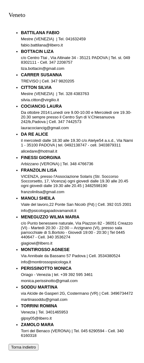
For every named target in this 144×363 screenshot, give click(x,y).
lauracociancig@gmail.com (45, 128)
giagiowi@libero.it (37, 243)
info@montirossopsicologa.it (46, 262)
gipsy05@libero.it (36, 318)
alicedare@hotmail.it (39, 151)
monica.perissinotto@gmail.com (49, 280)
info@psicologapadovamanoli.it (48, 210)
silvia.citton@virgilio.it (40, 100)
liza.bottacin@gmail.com (42, 68)
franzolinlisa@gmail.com (42, 191)
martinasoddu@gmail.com (44, 299)
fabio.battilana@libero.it (42, 45)
